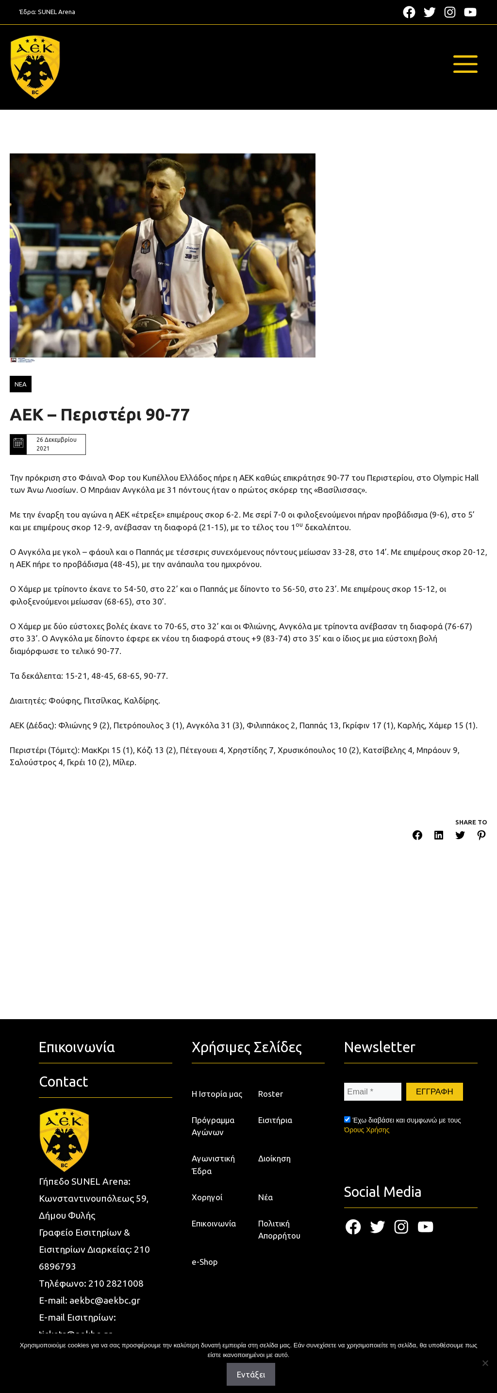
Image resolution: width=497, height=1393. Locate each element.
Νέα (265, 1197)
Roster (270, 1093)
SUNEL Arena (56, 11)
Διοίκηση (274, 1158)
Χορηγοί (207, 1197)
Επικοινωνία (214, 1223)
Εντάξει (251, 1374)
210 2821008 (116, 1283)
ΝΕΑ (21, 384)
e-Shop (205, 1261)
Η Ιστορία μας (217, 1093)
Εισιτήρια (275, 1119)
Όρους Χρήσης (366, 1130)
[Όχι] (485, 1363)
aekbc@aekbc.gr (104, 1300)
